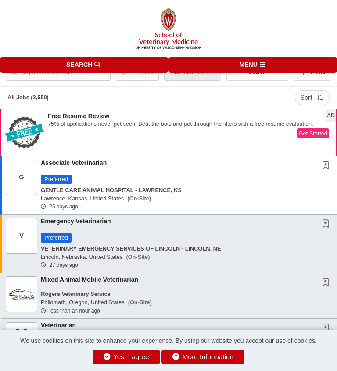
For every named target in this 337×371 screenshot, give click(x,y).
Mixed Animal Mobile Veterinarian (89, 279)
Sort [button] (312, 97)
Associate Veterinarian (74, 162)
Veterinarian (58, 325)
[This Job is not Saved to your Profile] (327, 166)
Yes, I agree (126, 356)
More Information (202, 356)
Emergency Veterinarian (76, 221)
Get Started (313, 133)
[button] (252, 65)
